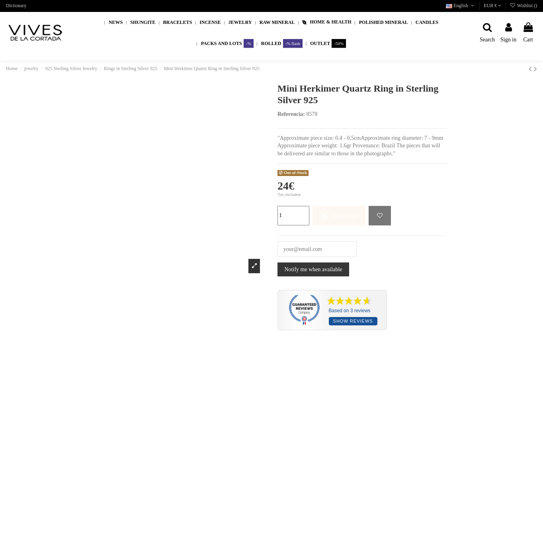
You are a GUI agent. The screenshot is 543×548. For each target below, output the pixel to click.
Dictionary (16, 5)
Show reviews (353, 321)
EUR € (492, 5)
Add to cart (339, 216)
